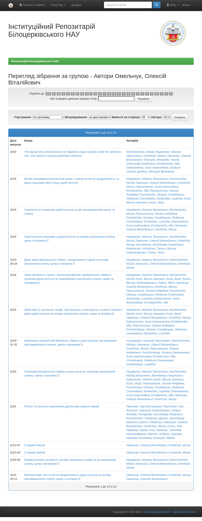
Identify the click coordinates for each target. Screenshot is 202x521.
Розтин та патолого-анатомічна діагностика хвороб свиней (61, 406)
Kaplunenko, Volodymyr (140, 248)
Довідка (76, 4)
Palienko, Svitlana (158, 434)
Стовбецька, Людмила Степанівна (160, 294)
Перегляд (57, 4)
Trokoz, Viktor (166, 282)
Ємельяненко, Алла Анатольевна (148, 321)
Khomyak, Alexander (156, 159)
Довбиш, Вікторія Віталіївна (155, 171)
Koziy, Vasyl (156, 202)
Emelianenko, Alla (168, 163)
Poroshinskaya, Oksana (140, 329)
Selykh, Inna (147, 430)
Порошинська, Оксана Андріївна (156, 213)
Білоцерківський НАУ (156, 512)
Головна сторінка (32, 4)
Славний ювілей (34, 445)
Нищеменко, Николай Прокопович (148, 340)
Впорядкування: (76, 117)
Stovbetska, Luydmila (169, 198)
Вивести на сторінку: (126, 117)
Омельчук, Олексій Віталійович (156, 182)
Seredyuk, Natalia (164, 437)
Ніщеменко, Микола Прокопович (147, 178)
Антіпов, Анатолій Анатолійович (148, 410)
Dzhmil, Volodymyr (150, 422)
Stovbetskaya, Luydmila (140, 364)
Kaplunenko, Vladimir (139, 379)
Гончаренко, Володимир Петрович (160, 414)
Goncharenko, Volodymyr (141, 418)
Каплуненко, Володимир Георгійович (159, 244)
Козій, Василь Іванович (150, 278)
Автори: (156, 117)
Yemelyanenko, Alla (156, 302)
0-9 (48, 94)
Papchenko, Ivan (173, 406)
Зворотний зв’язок (184, 512)
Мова (186, 4)
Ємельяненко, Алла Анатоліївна (147, 167)
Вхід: (172, 4)
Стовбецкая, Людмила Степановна (149, 360)
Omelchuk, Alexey (154, 155)
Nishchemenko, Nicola (140, 151)
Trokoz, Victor (156, 252)
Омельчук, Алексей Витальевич (147, 478)
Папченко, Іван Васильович (143, 406)
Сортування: (23, 117)
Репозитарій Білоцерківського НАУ (35, 61)
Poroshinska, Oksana (153, 194)
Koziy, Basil (173, 278)
